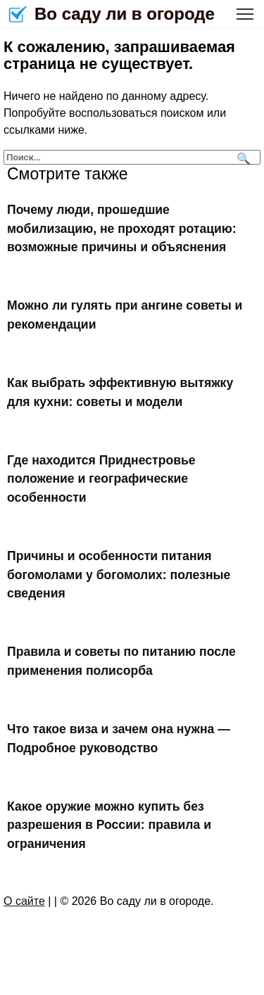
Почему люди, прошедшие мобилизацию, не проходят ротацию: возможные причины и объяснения (122, 228)
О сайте (24, 901)
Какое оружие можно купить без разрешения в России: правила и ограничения (109, 825)
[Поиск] (241, 157)
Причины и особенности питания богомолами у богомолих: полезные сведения (118, 574)
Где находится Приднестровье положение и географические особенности (101, 479)
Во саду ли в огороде (124, 13)
